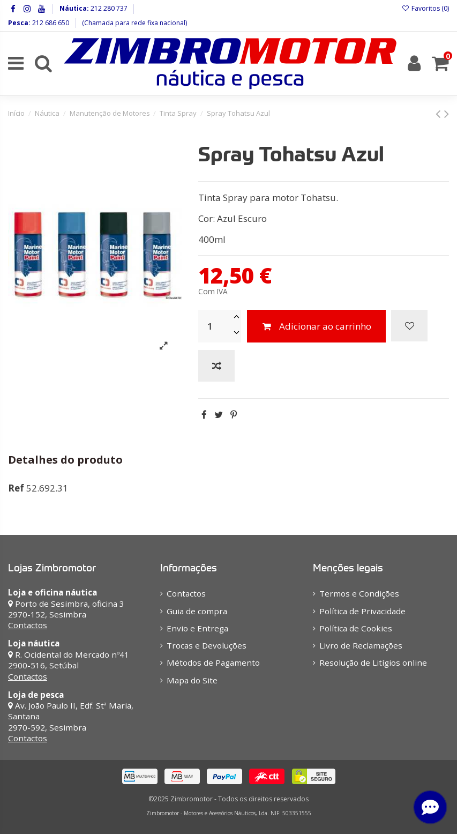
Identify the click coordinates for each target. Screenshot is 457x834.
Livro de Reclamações (360, 645)
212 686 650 (50, 22)
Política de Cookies (355, 628)
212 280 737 (108, 8)
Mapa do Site (192, 680)
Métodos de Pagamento (213, 662)
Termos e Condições (359, 593)
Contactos (27, 625)
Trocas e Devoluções (206, 645)
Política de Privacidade (362, 611)
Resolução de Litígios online (373, 662)
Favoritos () (425, 8)
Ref (16, 488)
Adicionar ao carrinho (316, 326)
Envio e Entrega (197, 628)
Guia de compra (197, 611)
